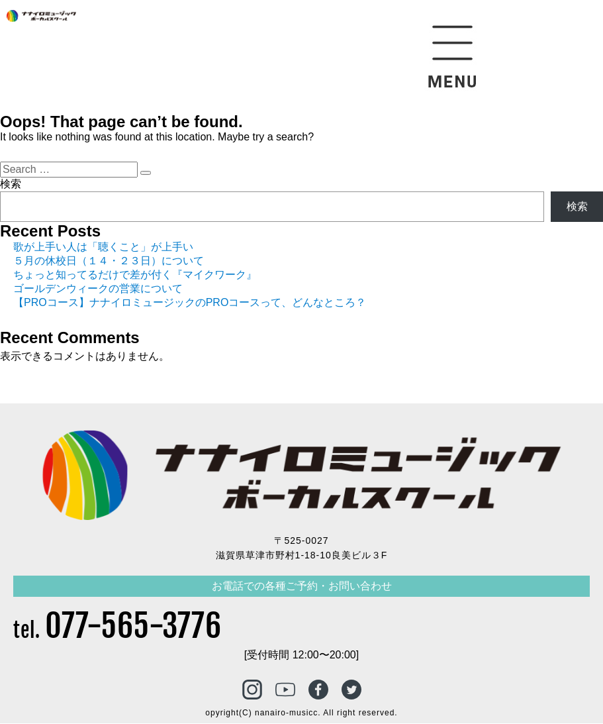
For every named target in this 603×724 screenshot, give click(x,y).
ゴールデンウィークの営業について (98, 288)
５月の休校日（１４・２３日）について (108, 260)
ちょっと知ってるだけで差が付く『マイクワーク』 (135, 274)
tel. (117, 631)
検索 (10, 183)
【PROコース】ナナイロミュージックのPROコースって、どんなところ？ (189, 302)
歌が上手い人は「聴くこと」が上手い (103, 246)
